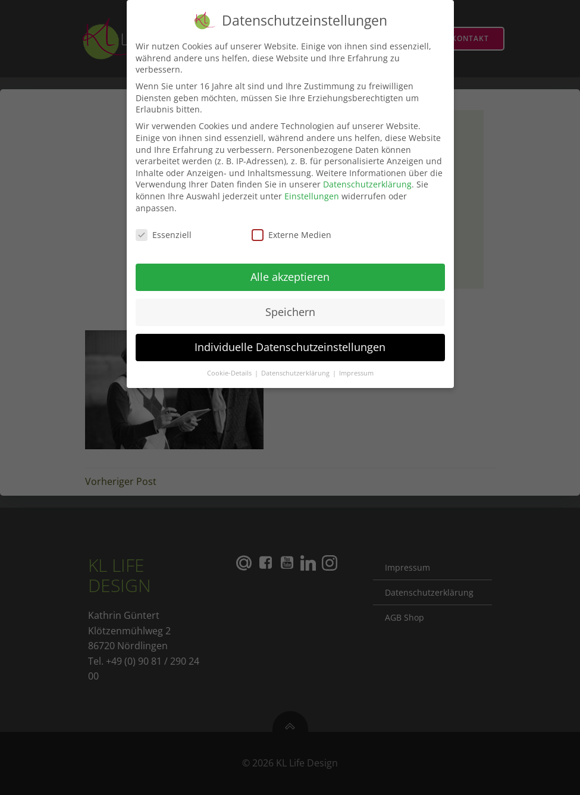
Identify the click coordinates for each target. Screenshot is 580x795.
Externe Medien (291, 230)
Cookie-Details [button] (230, 368)
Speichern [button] (290, 307)
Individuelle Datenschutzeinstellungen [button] (290, 342)
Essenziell (164, 230)
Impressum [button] (356, 368)
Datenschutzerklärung (367, 179)
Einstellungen (311, 190)
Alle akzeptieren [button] (290, 272)
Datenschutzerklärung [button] (296, 368)
